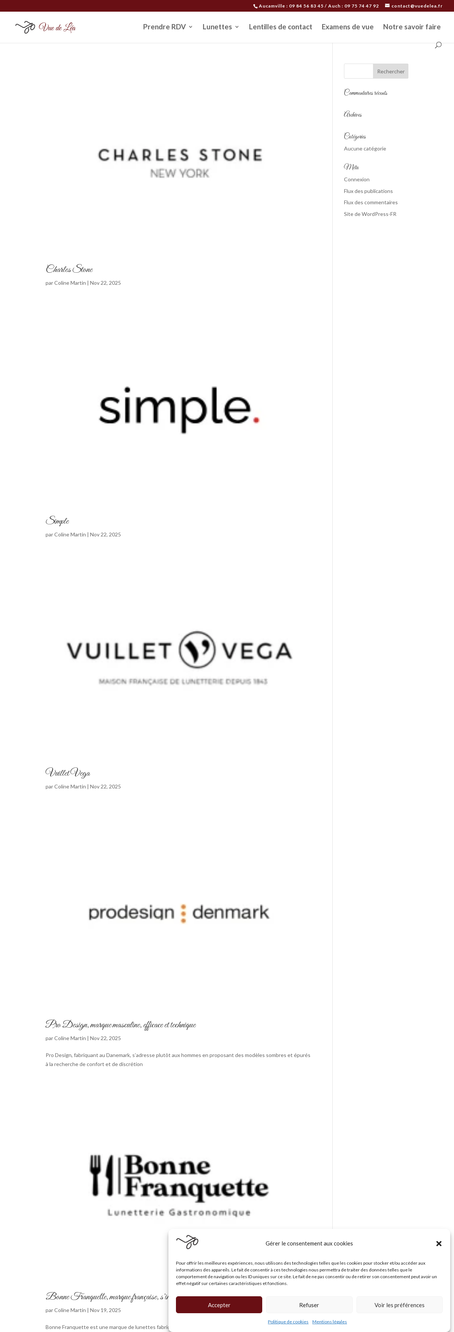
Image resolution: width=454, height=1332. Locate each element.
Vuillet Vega (68, 773)
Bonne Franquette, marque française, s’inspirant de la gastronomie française (156, 1297)
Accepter (219, 1305)
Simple (57, 521)
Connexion (357, 179)
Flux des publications (368, 191)
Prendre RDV (164, 27)
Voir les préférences (400, 1305)
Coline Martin (70, 282)
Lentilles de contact (280, 27)
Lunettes (217, 27)
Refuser (309, 1305)
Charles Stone (69, 270)
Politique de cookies (288, 1321)
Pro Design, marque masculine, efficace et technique (121, 1025)
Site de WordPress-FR (370, 214)
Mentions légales (329, 1321)
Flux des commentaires (371, 202)
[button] (439, 1243)
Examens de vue (348, 27)
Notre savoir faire (412, 27)
